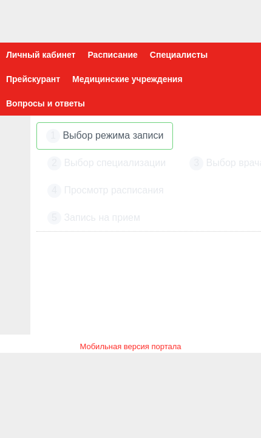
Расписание (112, 55)
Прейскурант (33, 79)
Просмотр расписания (105, 191)
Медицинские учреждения (127, 79)
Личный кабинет (40, 55)
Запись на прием (93, 218)
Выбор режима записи (104, 136)
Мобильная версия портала (130, 346)
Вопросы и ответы (45, 103)
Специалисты (179, 55)
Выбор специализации (106, 163)
